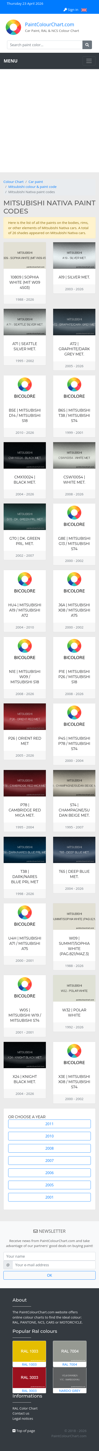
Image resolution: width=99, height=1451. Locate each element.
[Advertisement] (49, 120)
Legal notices (22, 1418)
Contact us (20, 1413)
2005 (49, 1184)
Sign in (71, 9)
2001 (49, 1197)
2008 (49, 1148)
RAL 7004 (69, 1354)
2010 (49, 1136)
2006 (49, 1172)
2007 (49, 1160)
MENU (10, 61)
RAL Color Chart (24, 1408)
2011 (49, 1123)
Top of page (23, 1430)
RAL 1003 (29, 1354)
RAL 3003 (29, 1380)
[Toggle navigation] (89, 60)
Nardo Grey (69, 1380)
